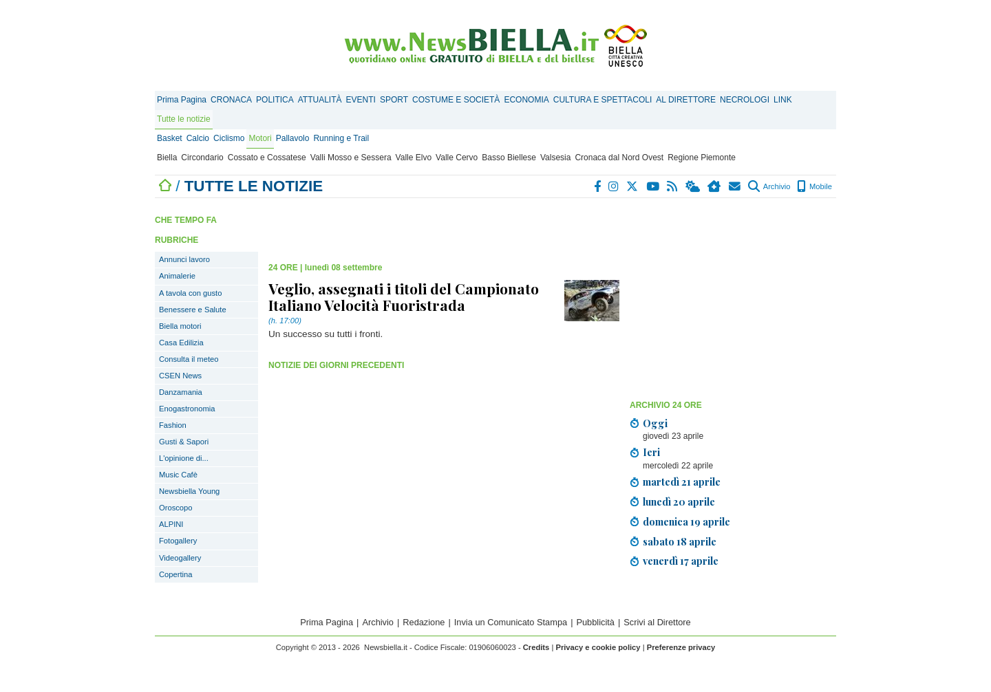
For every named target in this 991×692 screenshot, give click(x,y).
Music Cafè (178, 475)
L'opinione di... (184, 458)
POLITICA (275, 100)
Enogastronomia (187, 408)
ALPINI (171, 524)
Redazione (424, 622)
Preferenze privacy (681, 647)
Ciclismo (228, 138)
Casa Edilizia (181, 342)
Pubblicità (595, 622)
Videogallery (180, 558)
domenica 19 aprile (686, 521)
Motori (259, 138)
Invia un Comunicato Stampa (510, 622)
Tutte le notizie (184, 119)
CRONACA (231, 100)
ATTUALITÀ (320, 100)
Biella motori (180, 326)
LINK (783, 100)
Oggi (655, 423)
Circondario (202, 157)
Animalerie (177, 276)
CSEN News (180, 375)
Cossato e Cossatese (267, 157)
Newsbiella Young (189, 491)
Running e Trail (341, 138)
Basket (169, 138)
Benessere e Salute (192, 309)
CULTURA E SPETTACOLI (602, 100)
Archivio (769, 186)
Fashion (173, 425)
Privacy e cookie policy (597, 647)
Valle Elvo (413, 157)
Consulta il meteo (188, 359)
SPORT (394, 100)
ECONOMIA (526, 100)
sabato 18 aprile (679, 541)
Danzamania (180, 392)
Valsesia (555, 157)
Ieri (651, 452)
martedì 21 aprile (682, 481)
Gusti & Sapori (184, 441)
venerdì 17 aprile (680, 560)
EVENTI (361, 100)
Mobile (814, 186)
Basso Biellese (509, 157)
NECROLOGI (744, 100)
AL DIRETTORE (686, 100)
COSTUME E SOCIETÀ (456, 100)
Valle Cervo (457, 157)
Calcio (198, 138)
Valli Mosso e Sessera (351, 157)
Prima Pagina (181, 100)
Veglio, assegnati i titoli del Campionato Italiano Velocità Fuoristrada (403, 296)
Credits (536, 647)
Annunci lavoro (184, 259)
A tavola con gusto (190, 293)
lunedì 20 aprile (679, 501)
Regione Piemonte (702, 157)
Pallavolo (293, 138)
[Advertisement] (733, 298)
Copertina (176, 574)
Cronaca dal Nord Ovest (619, 157)
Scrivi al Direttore (657, 622)
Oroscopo (176, 508)
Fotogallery (178, 541)
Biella (167, 157)
